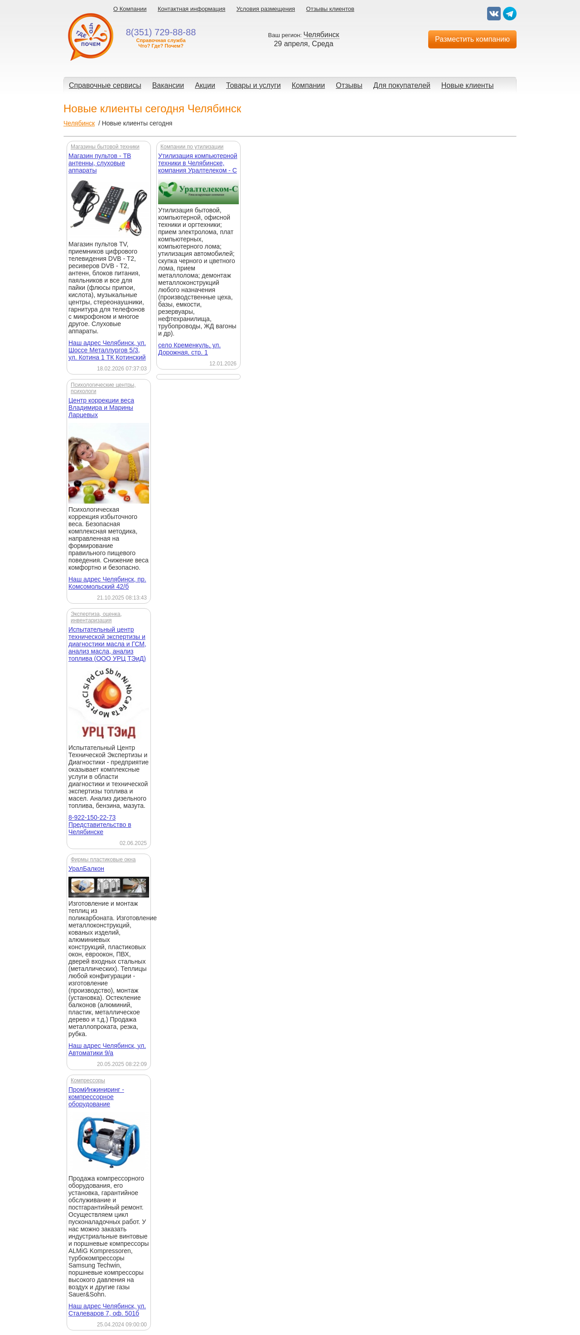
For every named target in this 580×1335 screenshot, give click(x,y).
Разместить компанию (472, 39)
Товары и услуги (253, 85)
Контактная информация (191, 8)
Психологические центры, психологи (103, 388)
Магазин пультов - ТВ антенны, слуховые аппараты (99, 163)
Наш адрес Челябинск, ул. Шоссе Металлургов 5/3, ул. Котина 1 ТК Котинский (107, 350)
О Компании (129, 8)
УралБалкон (86, 868)
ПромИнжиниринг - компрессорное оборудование (96, 1097)
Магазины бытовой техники (105, 147)
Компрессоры (88, 1080)
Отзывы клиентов (330, 8)
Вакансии (168, 85)
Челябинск (79, 123)
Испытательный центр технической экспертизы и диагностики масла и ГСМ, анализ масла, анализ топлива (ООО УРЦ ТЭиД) (107, 644)
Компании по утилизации (191, 147)
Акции (205, 85)
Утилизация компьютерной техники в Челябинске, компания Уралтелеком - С (197, 163)
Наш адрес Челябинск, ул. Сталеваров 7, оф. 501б (107, 1309)
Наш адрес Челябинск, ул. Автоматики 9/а (107, 1049)
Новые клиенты (467, 85)
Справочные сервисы (105, 85)
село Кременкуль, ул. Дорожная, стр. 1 (189, 348)
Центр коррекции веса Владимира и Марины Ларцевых (101, 407)
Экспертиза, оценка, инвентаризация (96, 617)
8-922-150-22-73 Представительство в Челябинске (99, 825)
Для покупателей (401, 85)
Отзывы (349, 85)
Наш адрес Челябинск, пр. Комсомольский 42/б (107, 583)
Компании (308, 85)
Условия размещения (266, 8)
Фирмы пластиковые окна (103, 859)
